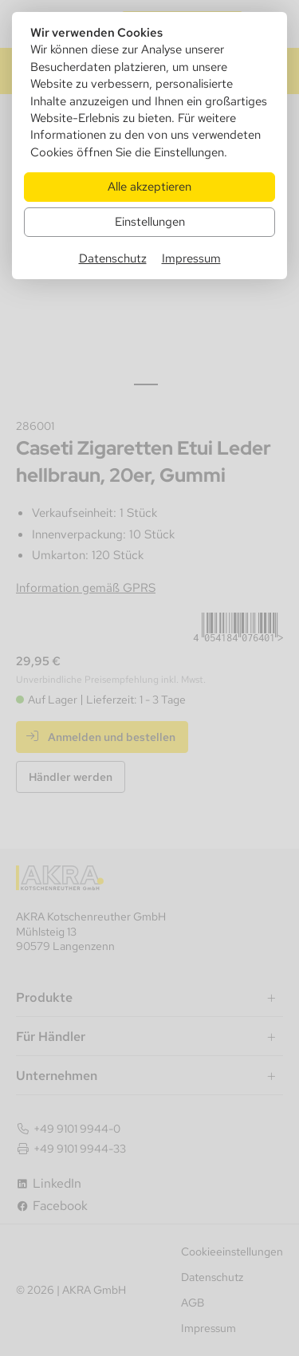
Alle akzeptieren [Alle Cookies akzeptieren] (149, 186)
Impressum (191, 258)
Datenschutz (113, 258)
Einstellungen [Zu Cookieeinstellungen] (150, 221)
